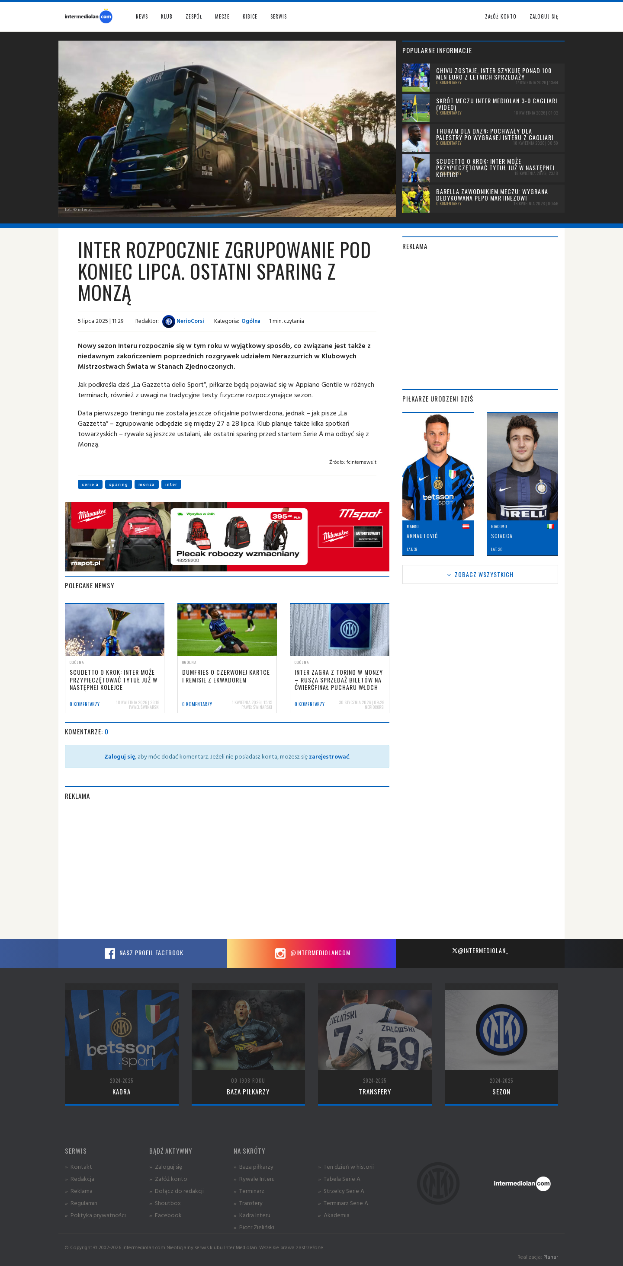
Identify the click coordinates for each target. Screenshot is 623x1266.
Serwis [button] (278, 16)
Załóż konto (501, 16)
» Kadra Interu (252, 1214)
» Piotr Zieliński (254, 1226)
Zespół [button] (194, 16)
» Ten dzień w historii (346, 1166)
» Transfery (248, 1202)
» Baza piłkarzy (253, 1166)
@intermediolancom (311, 953)
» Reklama (79, 1190)
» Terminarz (249, 1190)
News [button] (142, 16)
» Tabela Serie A (339, 1178)
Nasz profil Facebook (142, 953)
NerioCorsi (183, 320)
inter (171, 484)
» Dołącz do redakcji (176, 1190)
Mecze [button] (222, 16)
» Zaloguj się (165, 1166)
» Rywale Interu (254, 1178)
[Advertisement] (227, 869)
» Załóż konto (168, 1178)
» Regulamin (81, 1202)
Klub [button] (167, 16)
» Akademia (334, 1214)
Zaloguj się (544, 16)
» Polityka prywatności (95, 1214)
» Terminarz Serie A (343, 1202)
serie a (90, 484)
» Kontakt (78, 1166)
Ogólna (250, 320)
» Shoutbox (165, 1202)
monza (146, 484)
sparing (118, 484)
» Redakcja (79, 1178)
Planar (550, 1256)
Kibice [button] (250, 16)
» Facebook (165, 1214)
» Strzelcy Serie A (341, 1190)
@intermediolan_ (480, 950)
